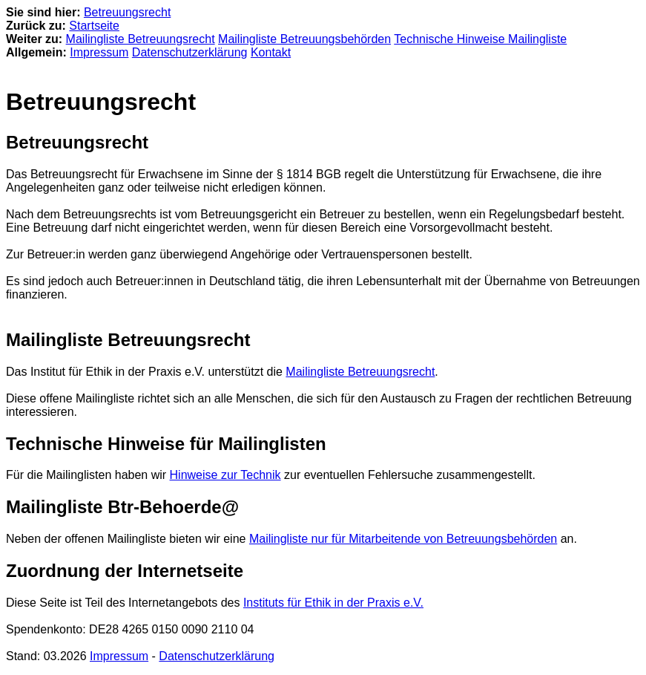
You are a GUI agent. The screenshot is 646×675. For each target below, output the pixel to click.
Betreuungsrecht (127, 12)
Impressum (99, 52)
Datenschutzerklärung (190, 52)
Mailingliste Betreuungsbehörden (304, 39)
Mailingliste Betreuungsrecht (140, 39)
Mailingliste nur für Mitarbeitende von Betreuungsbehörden (403, 538)
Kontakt (271, 52)
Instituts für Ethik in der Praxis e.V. (333, 602)
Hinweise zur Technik (225, 475)
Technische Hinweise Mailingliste (480, 39)
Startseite (94, 25)
